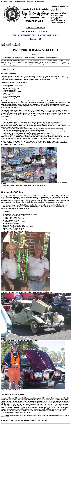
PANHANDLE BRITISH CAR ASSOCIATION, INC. (35, 35)
